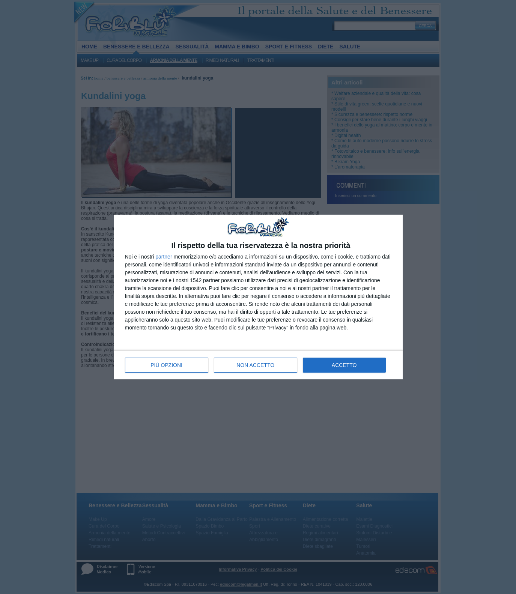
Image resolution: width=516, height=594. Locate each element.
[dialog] (258, 297)
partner (163, 256)
